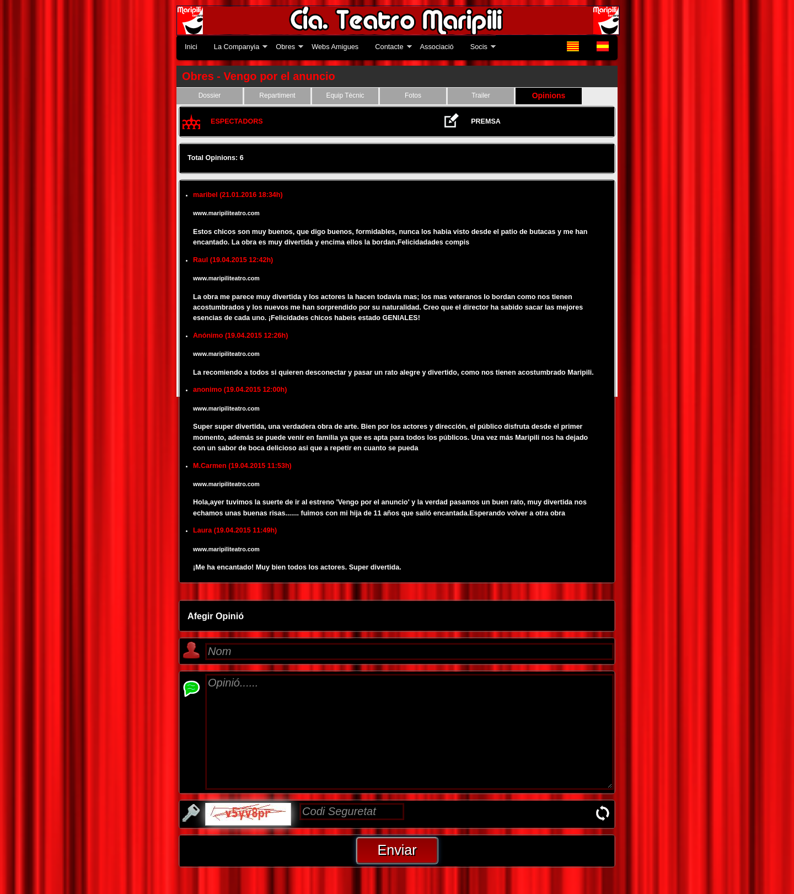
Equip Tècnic (345, 95)
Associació (437, 46)
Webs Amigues (335, 46)
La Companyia (237, 46)
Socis (478, 46)
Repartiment (277, 95)
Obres (285, 46)
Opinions (549, 95)
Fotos (413, 95)
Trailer (480, 95)
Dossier (209, 95)
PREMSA (486, 121)
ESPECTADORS (237, 121)
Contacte (389, 46)
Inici (191, 46)
